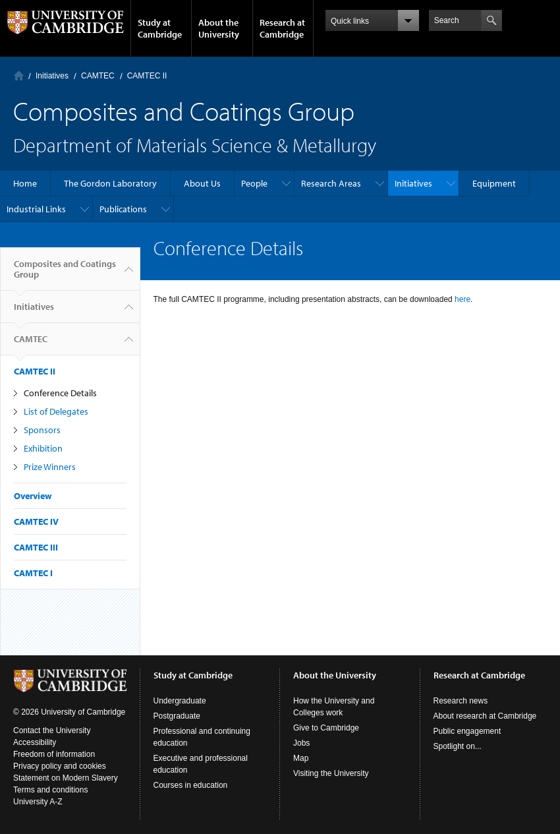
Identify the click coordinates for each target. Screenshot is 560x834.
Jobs (301, 743)
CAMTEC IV (36, 521)
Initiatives (52, 75)
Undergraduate (180, 700)
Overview (33, 496)
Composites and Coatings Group (65, 274)
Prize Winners (50, 467)
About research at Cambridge (485, 716)
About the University (218, 28)
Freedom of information (54, 754)
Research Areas (331, 183)
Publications (123, 209)
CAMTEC (98, 75)
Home (18, 75)
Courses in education (191, 785)
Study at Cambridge (160, 28)
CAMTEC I (33, 573)
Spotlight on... (458, 746)
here (461, 299)
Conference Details (60, 393)
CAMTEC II (147, 75)
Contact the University (51, 730)
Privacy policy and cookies (59, 766)
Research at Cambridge (282, 28)
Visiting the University (331, 773)
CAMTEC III (36, 547)
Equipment (494, 183)
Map (300, 758)
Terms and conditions (50, 789)
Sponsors (42, 430)
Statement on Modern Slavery (65, 778)
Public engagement (467, 731)
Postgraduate (177, 716)
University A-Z (38, 801)
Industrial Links (36, 209)
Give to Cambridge (326, 727)
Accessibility (34, 742)
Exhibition (43, 448)
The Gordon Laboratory (110, 183)
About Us (202, 183)
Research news (461, 700)
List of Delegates (56, 411)
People (254, 183)
